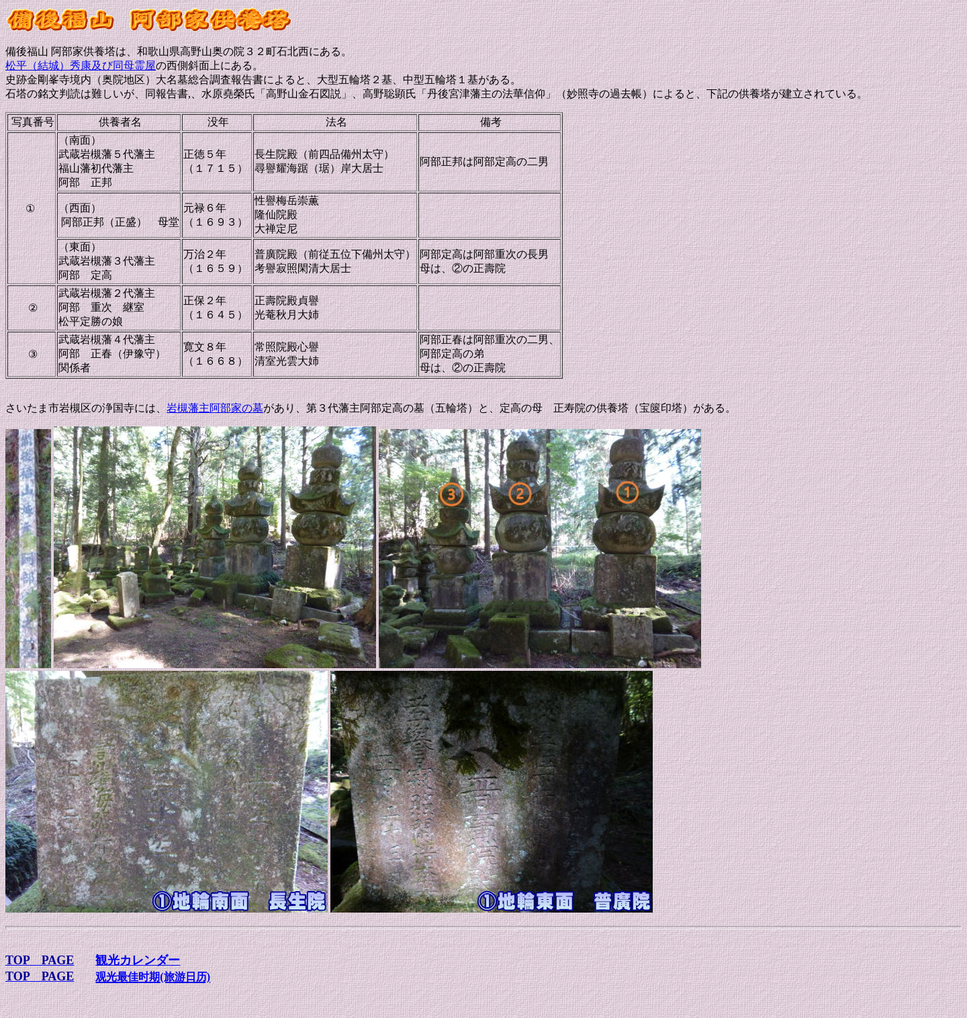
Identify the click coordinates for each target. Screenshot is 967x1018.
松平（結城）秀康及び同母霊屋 (80, 65)
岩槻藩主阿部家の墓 (215, 408)
